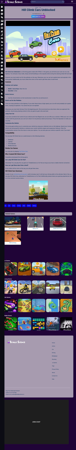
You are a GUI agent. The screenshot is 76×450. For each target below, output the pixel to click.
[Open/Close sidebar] (2, 2)
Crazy (13, 205)
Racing (34, 205)
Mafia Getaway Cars (13, 228)
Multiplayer (54, 356)
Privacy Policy (55, 369)
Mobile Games (8, 315)
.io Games (54, 362)
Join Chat (36, 422)
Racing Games (8, 279)
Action (53, 346)
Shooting (54, 359)
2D (5, 205)
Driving (18, 205)
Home (53, 342)
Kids (24, 205)
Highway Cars (35, 228)
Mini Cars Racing (12, 242)
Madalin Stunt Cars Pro (58, 228)
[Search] (47, 2)
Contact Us (54, 375)
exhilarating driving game (20, 174)
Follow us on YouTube (11, 392)
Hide (53, 379)
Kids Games (7, 297)
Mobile (28, 205)
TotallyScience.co (38, 13)
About (53, 372)
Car (9, 205)
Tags (53, 366)
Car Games (7, 260)
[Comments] (43, 13)
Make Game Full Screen (38, 16)
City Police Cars (23, 151)
